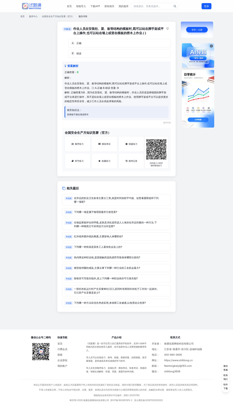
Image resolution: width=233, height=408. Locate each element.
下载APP (95, 6)
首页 (69, 6)
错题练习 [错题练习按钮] (131, 144)
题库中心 (33, 16)
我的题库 (124, 6)
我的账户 (62, 365)
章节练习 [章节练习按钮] (78, 161)
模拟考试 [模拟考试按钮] (104, 144)
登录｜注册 (197, 29)
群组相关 (109, 6)
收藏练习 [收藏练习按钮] (104, 161)
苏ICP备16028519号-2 (121, 400)
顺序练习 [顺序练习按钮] (78, 144)
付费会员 (62, 349)
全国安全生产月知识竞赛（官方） (58, 16)
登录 (206, 6)
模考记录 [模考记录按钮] (131, 161)
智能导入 (81, 6)
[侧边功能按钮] (225, 377)
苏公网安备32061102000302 (148, 400)
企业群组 (62, 360)
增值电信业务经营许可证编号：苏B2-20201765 (117, 395)
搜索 (59, 354)
